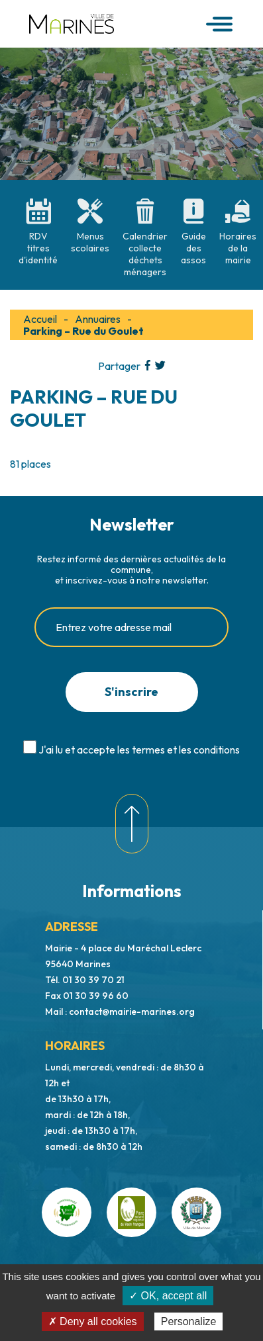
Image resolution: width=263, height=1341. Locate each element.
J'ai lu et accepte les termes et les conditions (139, 749)
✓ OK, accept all (168, 1295)
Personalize (189, 1321)
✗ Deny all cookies (92, 1321)
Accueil (40, 318)
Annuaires (98, 318)
